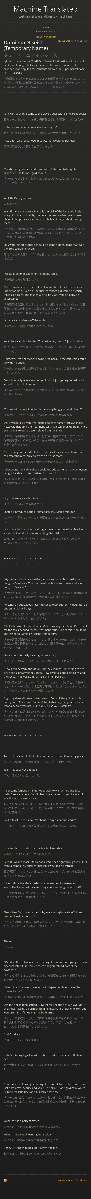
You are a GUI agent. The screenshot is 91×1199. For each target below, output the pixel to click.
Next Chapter (81, 41)
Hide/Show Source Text (45, 31)
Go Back (45, 27)
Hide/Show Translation (45, 36)
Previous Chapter (65, 41)
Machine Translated (46, 9)
